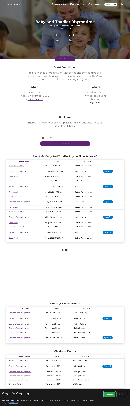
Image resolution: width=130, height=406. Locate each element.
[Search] (108, 4)
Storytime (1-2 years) (16, 166)
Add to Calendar (34, 99)
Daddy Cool (13, 177)
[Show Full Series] (95, 156)
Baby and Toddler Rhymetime (20, 171)
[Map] (65, 274)
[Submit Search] (115, 4)
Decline (122, 394)
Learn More (13, 403)
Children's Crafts (15, 384)
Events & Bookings (12, 4)
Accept (110, 394)
